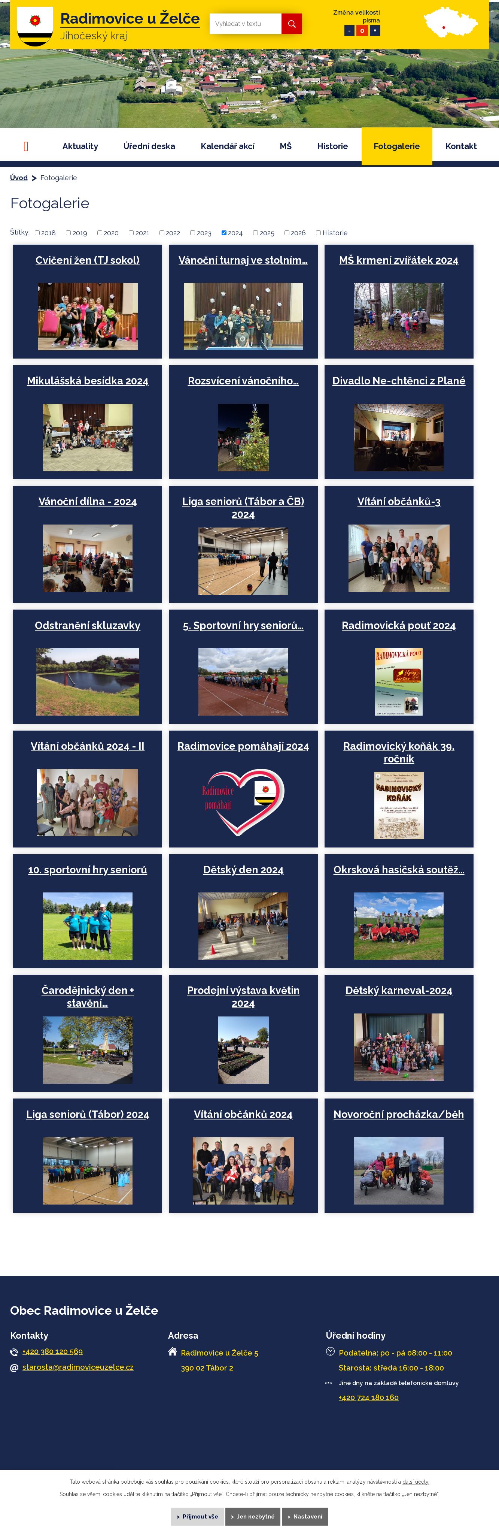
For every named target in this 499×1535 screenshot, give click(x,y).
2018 (48, 233)
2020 (111, 233)
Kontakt (461, 146)
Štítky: (20, 232)
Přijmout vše (200, 1516)
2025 (267, 233)
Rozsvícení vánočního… (242, 381)
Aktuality (80, 146)
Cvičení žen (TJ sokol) (88, 260)
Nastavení (307, 1516)
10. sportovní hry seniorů (87, 870)
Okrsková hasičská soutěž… (397, 870)
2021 (142, 233)
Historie (332, 146)
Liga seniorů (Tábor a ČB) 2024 (243, 508)
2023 (204, 233)
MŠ (286, 146)
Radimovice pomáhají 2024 (243, 746)
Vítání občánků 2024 (243, 1114)
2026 (298, 233)
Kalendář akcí (228, 146)
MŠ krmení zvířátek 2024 (398, 260)
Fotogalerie (397, 146)
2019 (80, 233)
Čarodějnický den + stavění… (87, 997)
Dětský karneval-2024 (397, 990)
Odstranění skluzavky (87, 625)
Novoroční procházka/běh (398, 1114)
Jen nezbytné (256, 1516)
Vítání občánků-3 (397, 501)
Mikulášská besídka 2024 (87, 381)
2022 (173, 233)
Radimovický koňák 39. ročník (398, 752)
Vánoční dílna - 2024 (87, 501)
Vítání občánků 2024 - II (87, 746)
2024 (235, 233)
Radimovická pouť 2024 (398, 625)
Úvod (29, 146)
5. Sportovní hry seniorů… (242, 625)
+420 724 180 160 (369, 1397)
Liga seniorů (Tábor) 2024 (87, 1114)
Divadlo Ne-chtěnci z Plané (398, 381)
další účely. (415, 1482)
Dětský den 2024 (243, 870)
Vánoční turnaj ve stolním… (243, 260)
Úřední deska (149, 146)
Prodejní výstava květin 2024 (242, 997)
